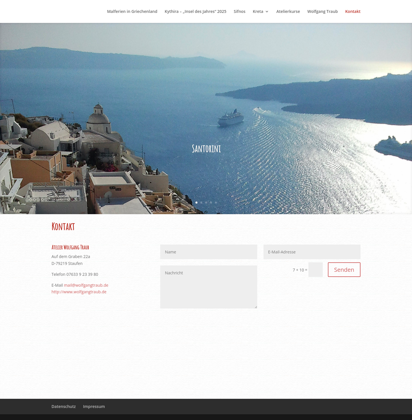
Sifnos (239, 11)
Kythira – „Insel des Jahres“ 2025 (196, 11)
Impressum (94, 406)
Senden (344, 270)
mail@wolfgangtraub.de (86, 285)
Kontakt (352, 11)
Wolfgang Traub (322, 11)
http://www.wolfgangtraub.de (79, 291)
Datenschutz (64, 406)
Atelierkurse (288, 11)
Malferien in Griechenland (132, 11)
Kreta (258, 11)
